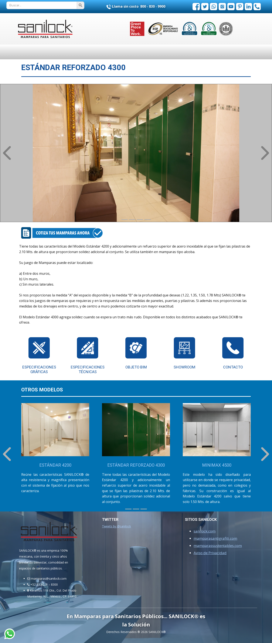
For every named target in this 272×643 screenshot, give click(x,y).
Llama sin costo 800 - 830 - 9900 (135, 6)
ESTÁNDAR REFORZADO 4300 (136, 465)
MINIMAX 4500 (216, 465)
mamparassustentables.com (218, 545)
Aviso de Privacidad (210, 552)
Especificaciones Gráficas (39, 369)
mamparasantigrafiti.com (215, 538)
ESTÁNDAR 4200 (55, 465)
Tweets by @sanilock (116, 526)
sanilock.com (204, 531)
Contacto (233, 367)
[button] (7, 153)
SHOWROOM (184, 367)
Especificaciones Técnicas (88, 369)
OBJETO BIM (136, 367)
